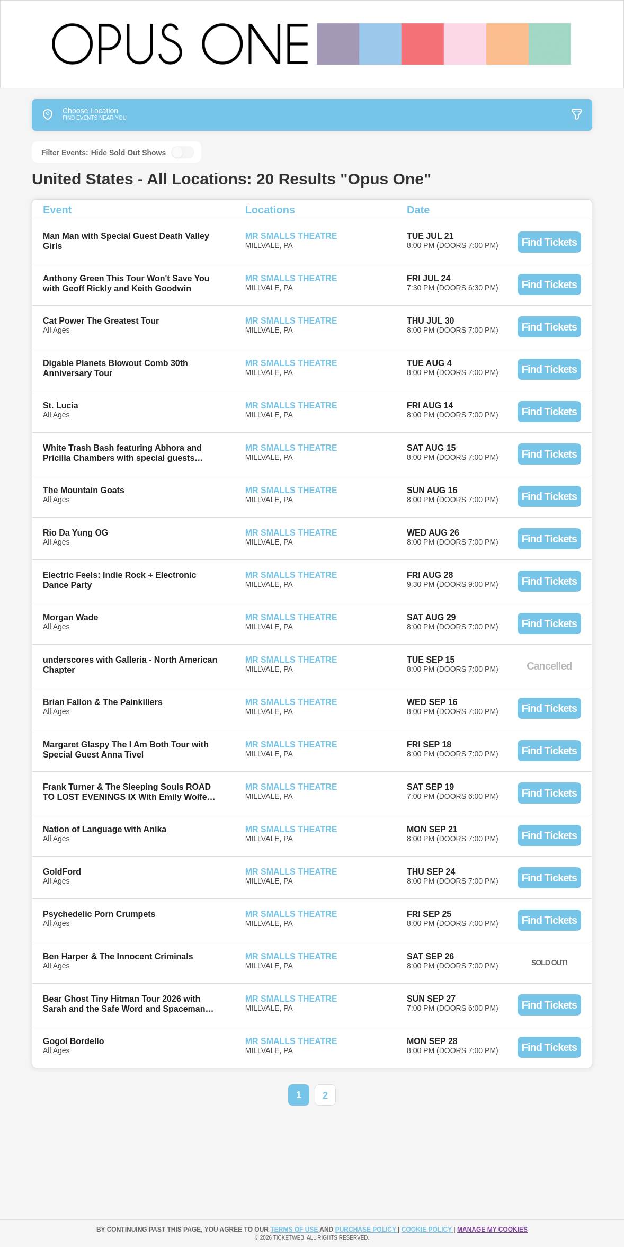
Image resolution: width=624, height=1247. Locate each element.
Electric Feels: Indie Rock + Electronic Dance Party (119, 580)
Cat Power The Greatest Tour (101, 320)
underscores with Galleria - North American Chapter (130, 664)
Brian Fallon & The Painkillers (103, 702)
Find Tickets (549, 242)
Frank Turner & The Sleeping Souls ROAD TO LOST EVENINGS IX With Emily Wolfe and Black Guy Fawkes (127, 792)
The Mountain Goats (83, 490)
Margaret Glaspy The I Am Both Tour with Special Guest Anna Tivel (126, 749)
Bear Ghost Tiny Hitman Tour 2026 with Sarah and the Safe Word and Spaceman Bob (124, 1004)
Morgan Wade (70, 617)
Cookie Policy (427, 1229)
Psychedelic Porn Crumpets (99, 914)
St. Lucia (60, 405)
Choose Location (75, 114)
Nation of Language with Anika (104, 829)
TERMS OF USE (294, 1229)
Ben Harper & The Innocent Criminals (118, 956)
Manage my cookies (492, 1229)
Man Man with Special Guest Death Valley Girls (126, 241)
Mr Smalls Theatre (291, 236)
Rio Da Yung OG (75, 532)
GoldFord (62, 871)
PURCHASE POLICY (366, 1229)
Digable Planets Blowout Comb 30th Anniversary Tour (115, 368)
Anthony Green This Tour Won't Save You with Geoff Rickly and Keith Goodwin (126, 283)
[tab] (512, 115)
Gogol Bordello (73, 1041)
